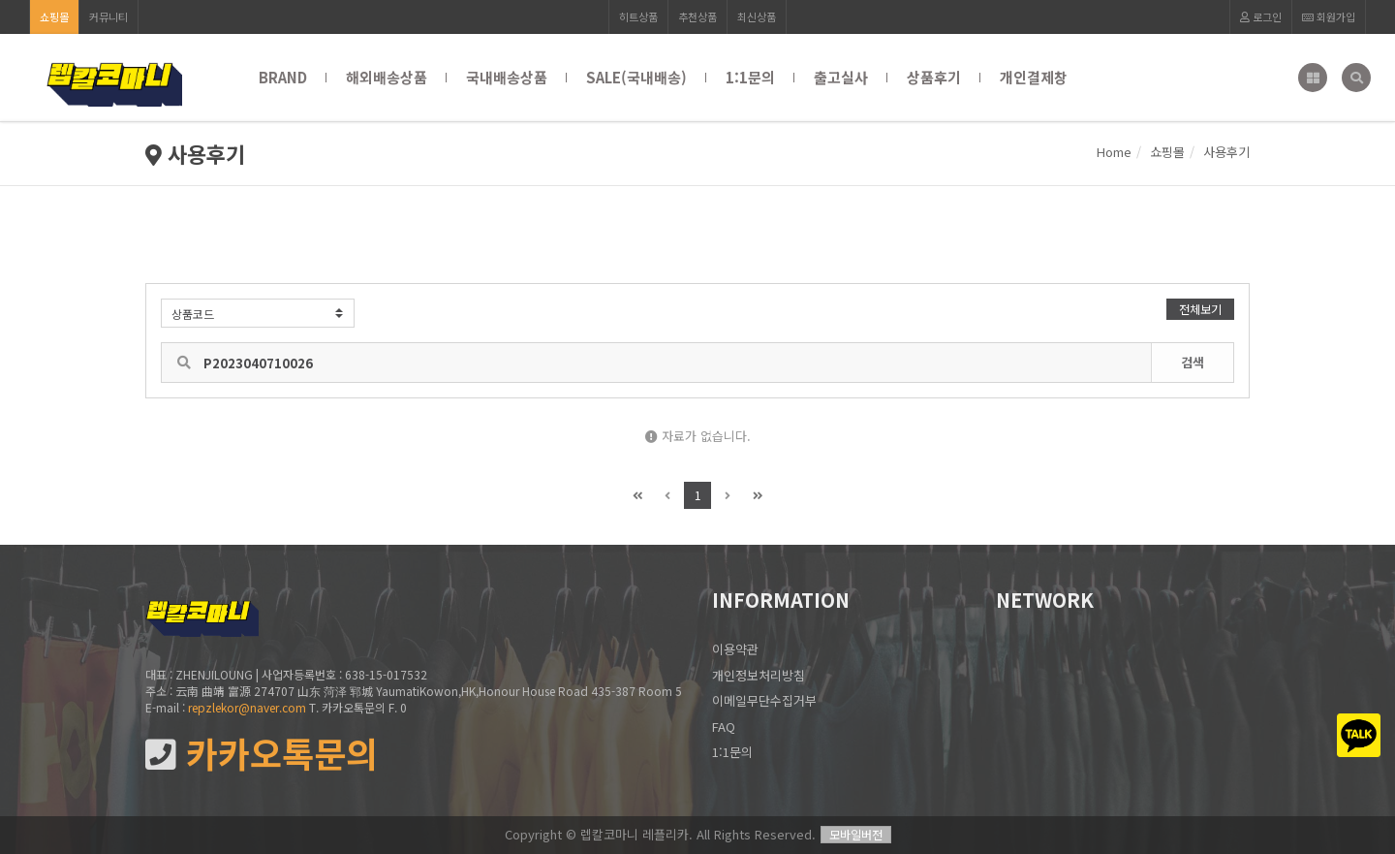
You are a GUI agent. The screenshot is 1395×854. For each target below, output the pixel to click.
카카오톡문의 (261, 754)
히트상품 (638, 16)
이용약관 (735, 649)
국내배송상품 (506, 77)
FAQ (723, 726)
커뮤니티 (108, 16)
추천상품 (697, 16)
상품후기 (934, 77)
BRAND (283, 77)
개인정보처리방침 (758, 675)
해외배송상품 (386, 77)
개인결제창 (1034, 77)
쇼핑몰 (54, 16)
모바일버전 (856, 834)
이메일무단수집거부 (764, 700)
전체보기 (1200, 308)
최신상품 (756, 16)
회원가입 (1328, 16)
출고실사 (841, 77)
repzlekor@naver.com (247, 707)
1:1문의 (750, 77)
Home (1114, 151)
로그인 (1261, 16)
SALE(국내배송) (636, 77)
